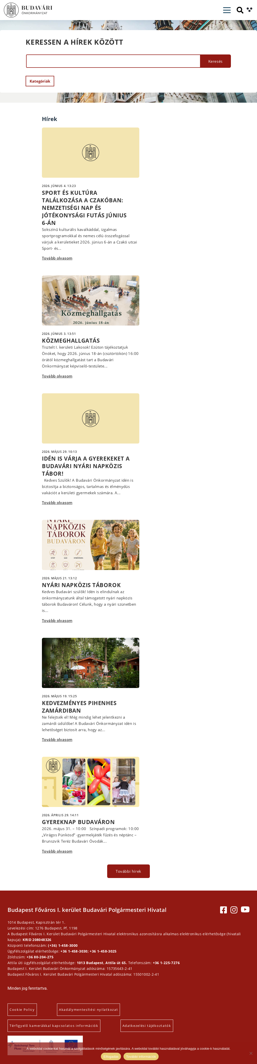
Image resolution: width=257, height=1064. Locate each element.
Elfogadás (110, 1056)
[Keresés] (240, 10)
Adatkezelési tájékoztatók (146, 1025)
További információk (141, 1056)
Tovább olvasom (57, 258)
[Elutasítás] (250, 1053)
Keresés (215, 61)
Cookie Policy (22, 1009)
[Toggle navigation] (227, 10)
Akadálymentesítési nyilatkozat (88, 1009)
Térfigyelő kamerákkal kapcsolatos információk (54, 1025)
